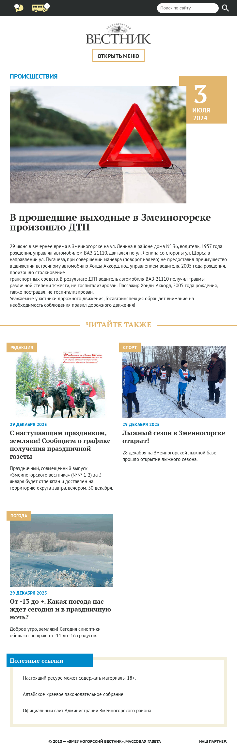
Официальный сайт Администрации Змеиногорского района (87, 710)
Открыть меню (118, 56)
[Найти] (225, 8)
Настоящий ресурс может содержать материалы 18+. (79, 678)
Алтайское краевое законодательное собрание (73, 694)
